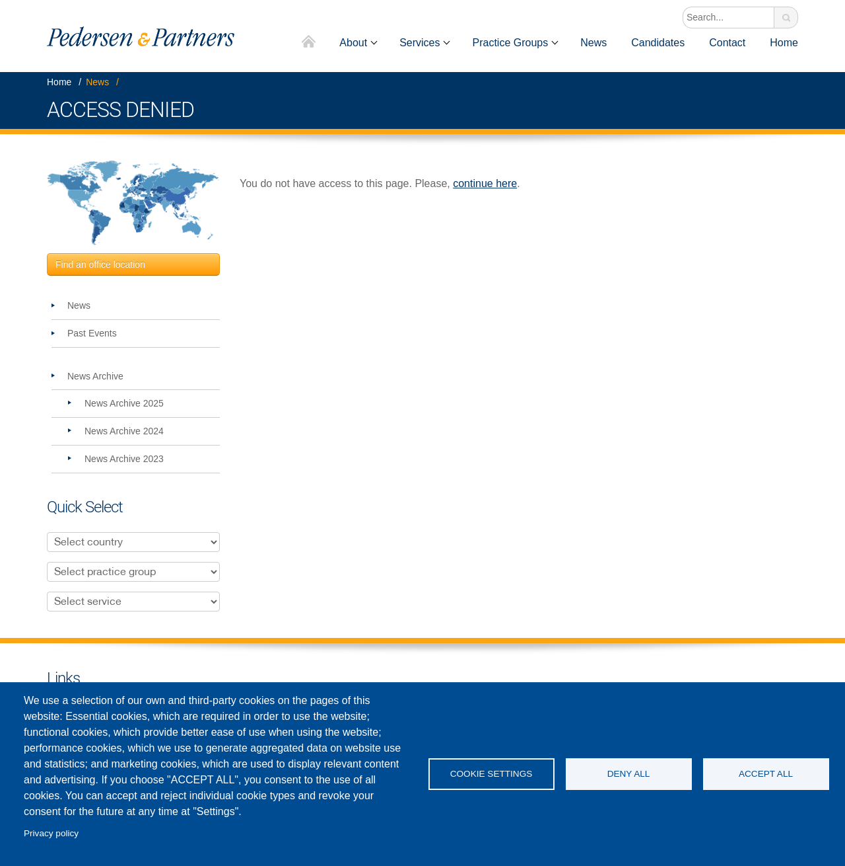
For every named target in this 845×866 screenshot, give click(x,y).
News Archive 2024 (124, 431)
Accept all (766, 774)
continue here (485, 183)
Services (419, 42)
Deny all (628, 774)
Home (309, 42)
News (593, 42)
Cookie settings (491, 774)
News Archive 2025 (124, 403)
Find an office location (100, 264)
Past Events (92, 333)
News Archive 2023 (124, 458)
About (353, 42)
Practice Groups (510, 42)
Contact (727, 42)
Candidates (658, 42)
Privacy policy (51, 833)
